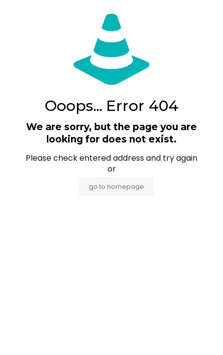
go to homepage (116, 186)
